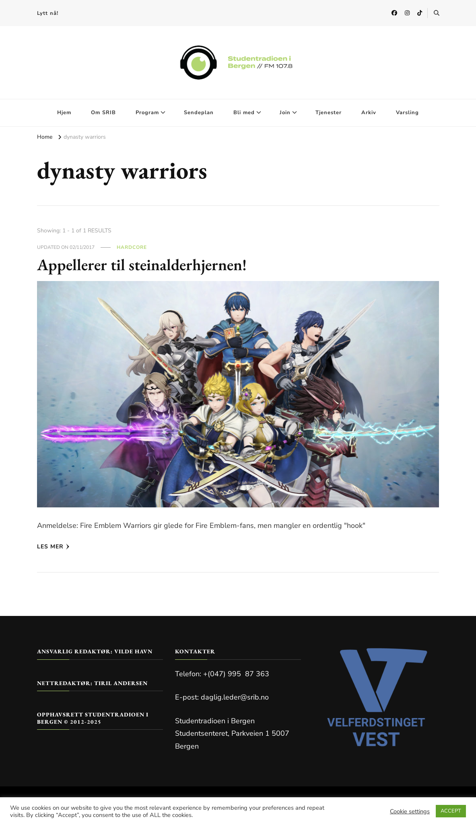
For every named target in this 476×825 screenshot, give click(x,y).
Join (285, 112)
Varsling (407, 112)
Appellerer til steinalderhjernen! (142, 264)
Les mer (53, 546)
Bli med (244, 112)
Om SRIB (103, 112)
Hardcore (132, 247)
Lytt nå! (47, 13)
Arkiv (368, 112)
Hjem (64, 112)
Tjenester (328, 112)
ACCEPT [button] (451, 811)
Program (147, 112)
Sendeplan (199, 112)
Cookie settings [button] (410, 811)
